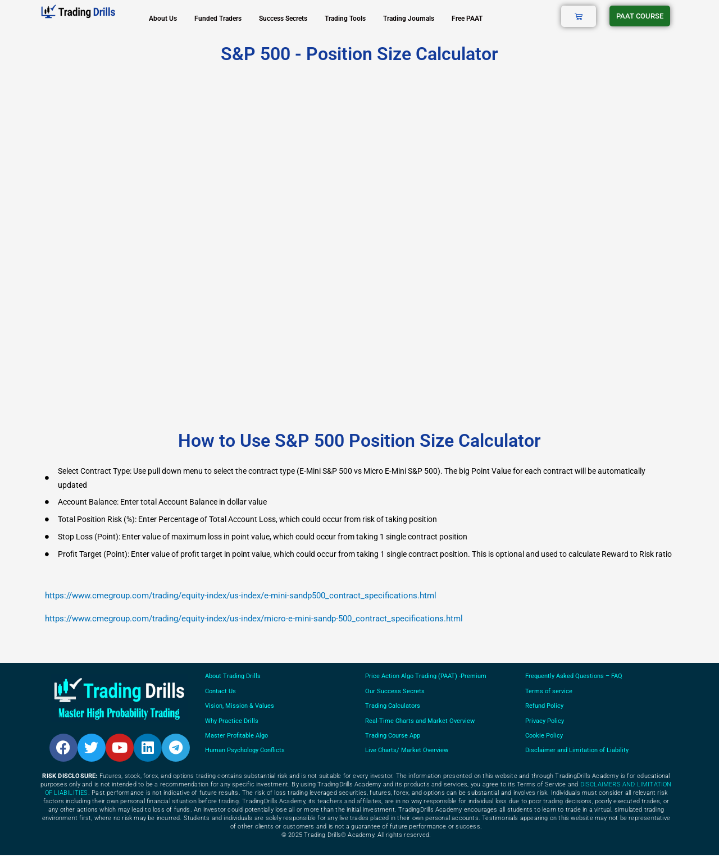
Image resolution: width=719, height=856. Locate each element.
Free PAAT (467, 18)
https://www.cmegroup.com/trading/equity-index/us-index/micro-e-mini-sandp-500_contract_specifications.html (254, 619)
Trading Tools (345, 18)
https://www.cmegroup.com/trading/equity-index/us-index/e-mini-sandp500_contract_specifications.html (240, 595)
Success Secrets (283, 18)
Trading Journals (408, 18)
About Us (163, 18)
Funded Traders (218, 18)
